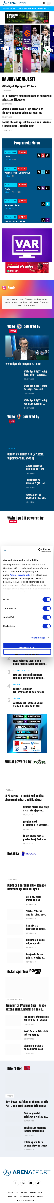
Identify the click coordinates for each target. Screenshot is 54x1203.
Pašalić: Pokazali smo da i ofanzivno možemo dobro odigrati (35, 897)
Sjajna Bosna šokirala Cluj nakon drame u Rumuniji (35, 910)
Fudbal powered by (18, 742)
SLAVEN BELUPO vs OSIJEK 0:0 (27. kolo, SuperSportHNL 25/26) (36, 451)
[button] (6, 49)
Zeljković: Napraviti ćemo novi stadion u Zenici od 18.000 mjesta (27, 687)
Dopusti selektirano (27, 654)
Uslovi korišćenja (27, 1181)
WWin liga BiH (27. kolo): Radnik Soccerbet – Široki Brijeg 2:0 (35, 385)
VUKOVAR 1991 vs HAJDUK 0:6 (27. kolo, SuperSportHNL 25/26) (36, 480)
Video (11, 307)
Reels (11, 287)
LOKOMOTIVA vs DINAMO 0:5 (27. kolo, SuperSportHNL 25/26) (36, 466)
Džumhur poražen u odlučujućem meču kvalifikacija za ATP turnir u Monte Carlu (34, 1031)
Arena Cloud (36, 1173)
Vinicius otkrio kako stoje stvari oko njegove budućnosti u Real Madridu (22, 111)
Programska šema (27, 143)
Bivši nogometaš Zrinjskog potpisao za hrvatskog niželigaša (35, 1097)
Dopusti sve (27, 647)
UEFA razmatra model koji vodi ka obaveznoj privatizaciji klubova (27, 97)
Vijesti (10, 339)
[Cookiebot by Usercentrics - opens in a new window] (38, 550)
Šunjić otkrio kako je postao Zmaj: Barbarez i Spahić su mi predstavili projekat (35, 822)
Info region (14, 1049)
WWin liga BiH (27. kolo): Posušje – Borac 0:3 (35, 368)
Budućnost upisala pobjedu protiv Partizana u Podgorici (35, 925)
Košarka (13, 834)
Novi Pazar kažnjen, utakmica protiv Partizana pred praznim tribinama (26, 1084)
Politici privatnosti (20, 575)
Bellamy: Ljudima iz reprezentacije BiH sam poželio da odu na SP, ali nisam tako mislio (28, 674)
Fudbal (11, 429)
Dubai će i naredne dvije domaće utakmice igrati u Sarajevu (26, 868)
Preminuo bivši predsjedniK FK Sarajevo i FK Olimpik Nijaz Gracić (35, 806)
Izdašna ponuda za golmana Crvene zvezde (35, 1124)
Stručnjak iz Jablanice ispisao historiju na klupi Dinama (35, 1112)
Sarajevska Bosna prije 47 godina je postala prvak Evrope (34, 940)
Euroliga (12, 860)
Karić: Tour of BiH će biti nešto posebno (36, 1013)
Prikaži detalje (38, 637)
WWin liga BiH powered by (25, 498)
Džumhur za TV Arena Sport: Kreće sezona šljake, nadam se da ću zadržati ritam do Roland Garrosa (25, 990)
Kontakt (13, 1177)
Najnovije (13, 1173)
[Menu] (49, 3)
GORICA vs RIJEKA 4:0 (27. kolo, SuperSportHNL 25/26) (25, 437)
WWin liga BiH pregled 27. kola (19, 86)
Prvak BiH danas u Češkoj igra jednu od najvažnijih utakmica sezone (28, 659)
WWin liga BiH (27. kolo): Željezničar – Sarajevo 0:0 (35, 356)
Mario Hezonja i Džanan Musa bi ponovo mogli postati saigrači (34, 882)
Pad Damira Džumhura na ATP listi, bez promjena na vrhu (36, 1001)
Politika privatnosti (31, 1177)
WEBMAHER (42, 1189)
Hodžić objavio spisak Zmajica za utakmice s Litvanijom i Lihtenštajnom (26, 124)
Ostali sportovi (17, 952)
